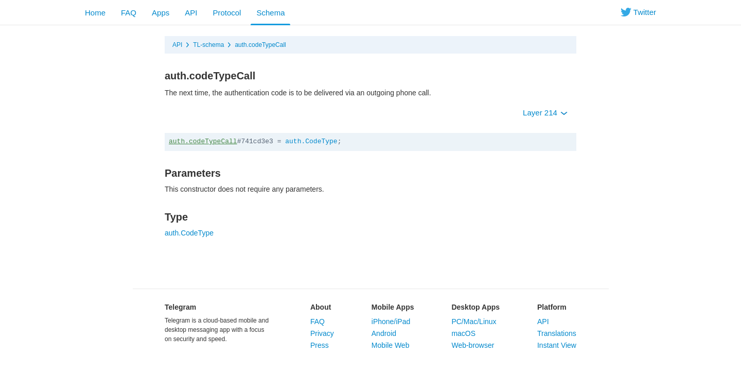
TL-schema (208, 44)
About (320, 307)
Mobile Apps (393, 307)
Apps (160, 12)
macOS (463, 333)
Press (319, 345)
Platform (552, 307)
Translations (556, 333)
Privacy (322, 333)
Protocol (227, 12)
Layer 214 (545, 112)
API (191, 12)
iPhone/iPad (391, 321)
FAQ (128, 12)
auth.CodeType (311, 141)
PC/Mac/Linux (473, 321)
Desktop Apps (475, 307)
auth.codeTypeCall (260, 44)
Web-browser (472, 345)
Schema (270, 12)
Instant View (556, 345)
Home (95, 12)
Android (384, 333)
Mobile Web (391, 345)
